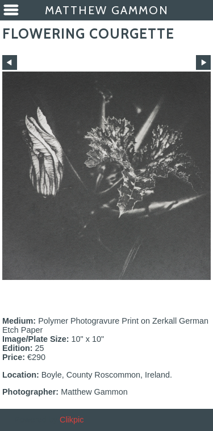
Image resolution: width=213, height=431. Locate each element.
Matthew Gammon (107, 10)
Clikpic (71, 419)
